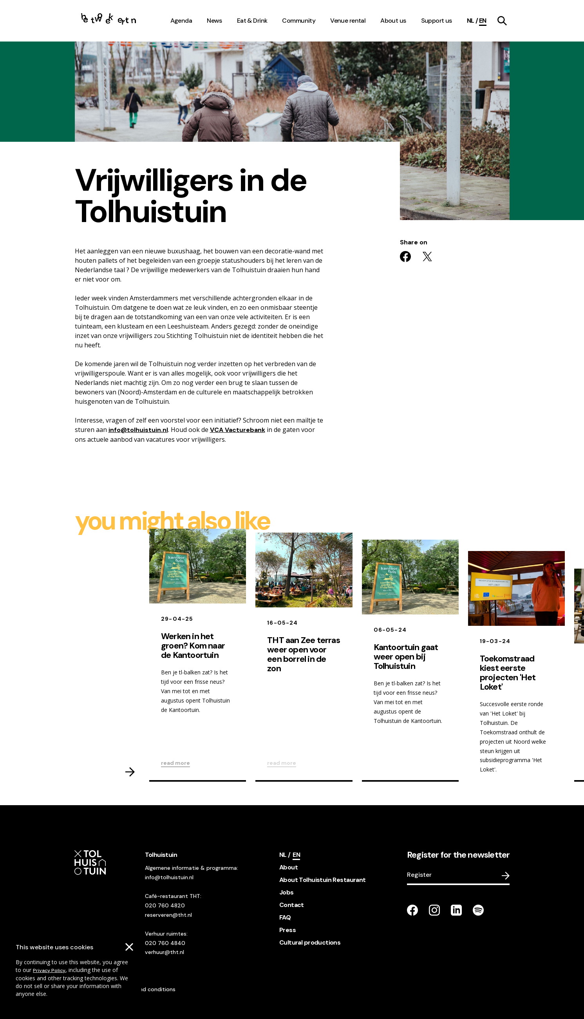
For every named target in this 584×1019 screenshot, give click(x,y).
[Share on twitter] (427, 256)
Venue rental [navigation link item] (347, 20)
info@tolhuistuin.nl (138, 430)
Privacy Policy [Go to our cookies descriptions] (49, 970)
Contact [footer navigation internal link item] (291, 905)
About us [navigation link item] (393, 20)
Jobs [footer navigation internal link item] (286, 892)
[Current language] (482, 20)
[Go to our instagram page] (434, 910)
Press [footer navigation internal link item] (287, 930)
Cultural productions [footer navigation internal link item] (309, 942)
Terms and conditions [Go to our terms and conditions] (147, 989)
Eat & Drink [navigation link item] (252, 20)
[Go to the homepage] (108, 21)
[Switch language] (472, 20)
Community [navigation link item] (298, 20)
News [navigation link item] (214, 20)
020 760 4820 (165, 905)
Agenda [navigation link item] (181, 20)
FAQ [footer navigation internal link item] (285, 917)
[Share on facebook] (405, 256)
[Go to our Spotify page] (478, 910)
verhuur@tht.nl (164, 952)
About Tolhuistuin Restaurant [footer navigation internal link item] (322, 880)
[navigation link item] (502, 21)
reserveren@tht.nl (168, 914)
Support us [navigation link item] (436, 20)
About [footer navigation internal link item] (288, 867)
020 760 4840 (165, 943)
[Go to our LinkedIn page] (456, 910)
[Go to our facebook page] (412, 910)
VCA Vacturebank (237, 430)
